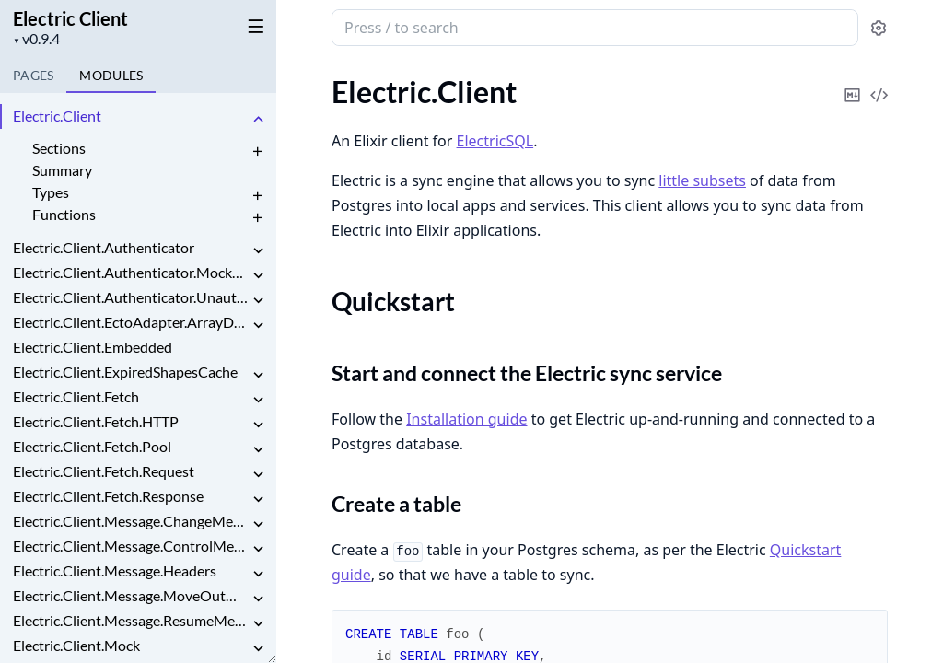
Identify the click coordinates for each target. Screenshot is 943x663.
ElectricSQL (495, 141)
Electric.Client (57, 115)
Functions (64, 214)
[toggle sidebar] (252, 26)
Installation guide (466, 419)
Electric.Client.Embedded (92, 346)
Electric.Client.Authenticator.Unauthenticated (131, 297)
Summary (62, 170)
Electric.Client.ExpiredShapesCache (125, 371)
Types (50, 192)
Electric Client (70, 18)
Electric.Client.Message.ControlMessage (131, 545)
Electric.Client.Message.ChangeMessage (131, 520)
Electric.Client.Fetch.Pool (92, 446)
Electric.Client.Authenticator (103, 247)
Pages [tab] (33, 75)
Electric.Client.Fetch (76, 396)
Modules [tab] (111, 75)
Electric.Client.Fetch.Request (103, 471)
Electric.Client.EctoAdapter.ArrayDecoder (131, 322)
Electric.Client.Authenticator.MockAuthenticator (131, 272)
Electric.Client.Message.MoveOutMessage (131, 595)
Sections (59, 148)
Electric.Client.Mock (76, 645)
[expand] (258, 119)
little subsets (702, 180)
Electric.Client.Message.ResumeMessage (131, 620)
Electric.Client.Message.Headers (114, 570)
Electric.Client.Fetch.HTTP (96, 421)
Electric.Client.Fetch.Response (108, 496)
